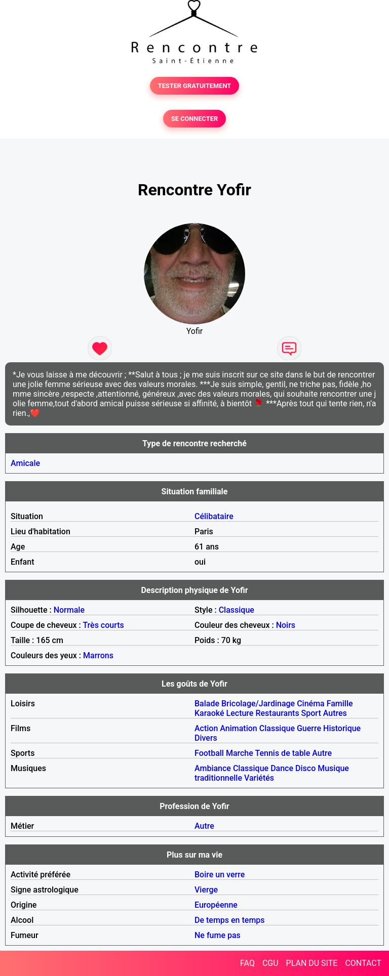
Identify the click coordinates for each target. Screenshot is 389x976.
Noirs (285, 625)
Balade (206, 703)
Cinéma (311, 703)
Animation (238, 728)
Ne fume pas (217, 935)
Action (206, 728)
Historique (342, 728)
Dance (281, 768)
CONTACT (363, 963)
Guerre (309, 728)
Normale (69, 610)
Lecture (240, 713)
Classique (236, 610)
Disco (305, 768)
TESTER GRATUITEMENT (194, 86)
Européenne (216, 905)
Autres (335, 713)
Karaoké (209, 713)
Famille (340, 703)
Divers (205, 738)
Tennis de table (282, 753)
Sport (311, 713)
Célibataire (214, 516)
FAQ (247, 963)
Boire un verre (219, 874)
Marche (239, 753)
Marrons (98, 655)
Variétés (259, 778)
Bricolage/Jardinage (258, 703)
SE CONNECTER (194, 118)
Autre (322, 753)
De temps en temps (229, 920)
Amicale (25, 463)
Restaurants (277, 713)
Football (209, 753)
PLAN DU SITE (312, 963)
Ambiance (212, 768)
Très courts (103, 625)
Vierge (206, 890)
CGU (270, 963)
